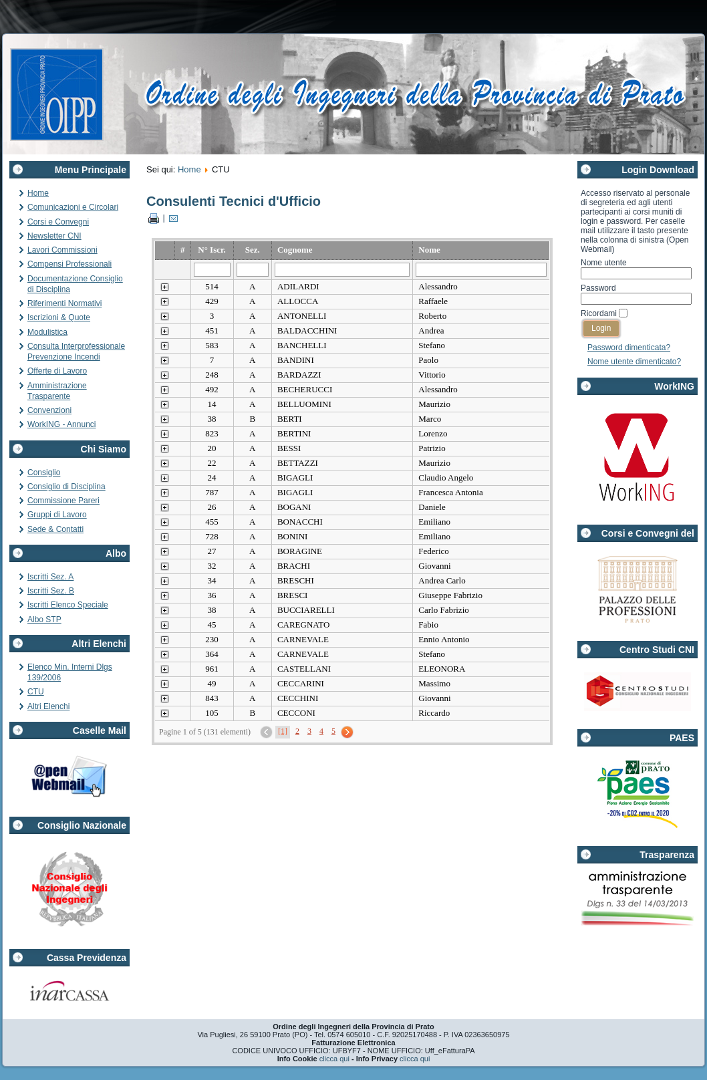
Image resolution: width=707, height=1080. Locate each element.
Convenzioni (49, 410)
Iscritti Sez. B (50, 590)
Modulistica (47, 332)
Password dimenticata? (628, 347)
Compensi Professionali (69, 264)
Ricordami (599, 313)
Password (598, 288)
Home (38, 193)
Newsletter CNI (54, 236)
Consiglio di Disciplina (66, 486)
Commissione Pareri (63, 500)
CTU (35, 691)
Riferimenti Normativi (64, 303)
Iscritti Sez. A (50, 576)
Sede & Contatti (55, 529)
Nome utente (604, 262)
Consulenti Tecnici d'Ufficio (233, 201)
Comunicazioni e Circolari (72, 207)
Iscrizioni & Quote (58, 317)
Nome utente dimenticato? (634, 361)
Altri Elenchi (48, 706)
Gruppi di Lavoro (57, 514)
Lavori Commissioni (62, 250)
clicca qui (334, 1059)
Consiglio (43, 472)
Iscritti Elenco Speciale (67, 605)
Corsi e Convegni (58, 222)
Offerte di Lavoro (57, 371)
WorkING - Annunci (61, 424)
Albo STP (44, 619)
